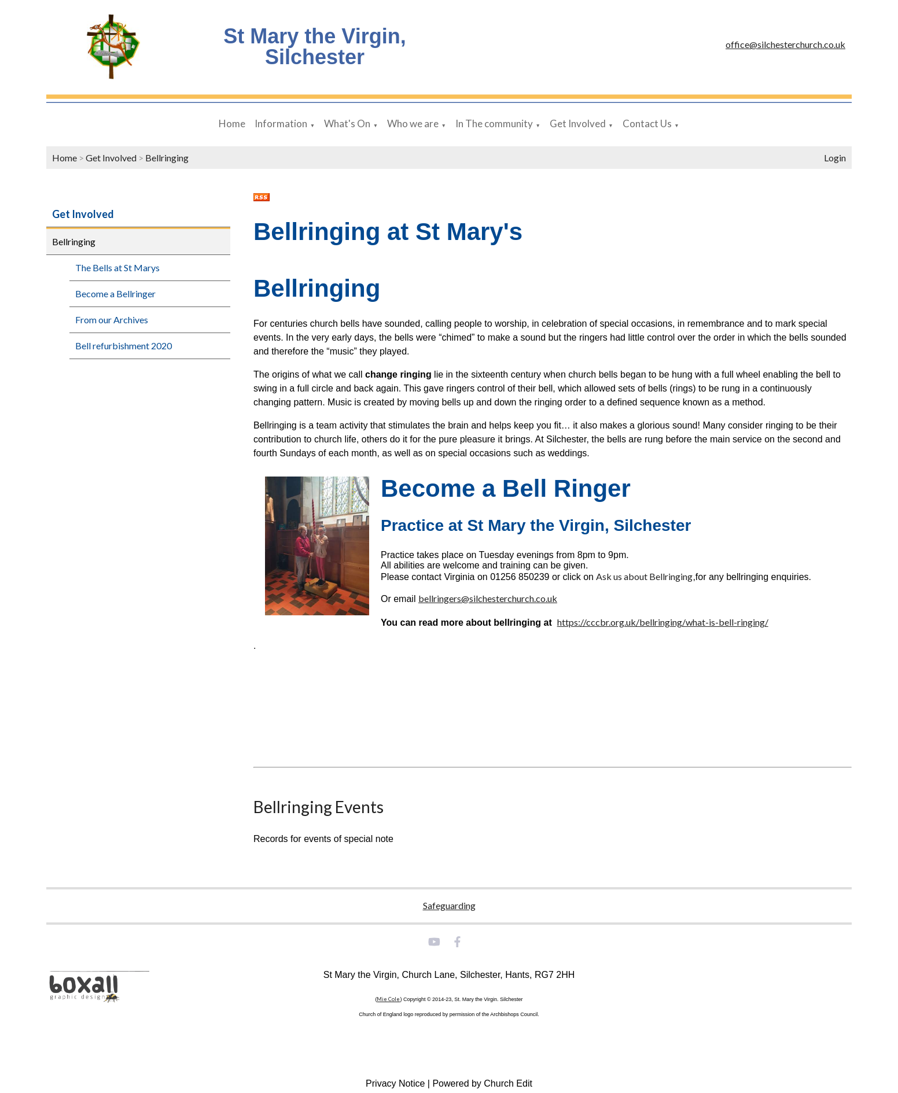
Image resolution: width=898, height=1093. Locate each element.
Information (281, 123)
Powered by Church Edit (482, 1083)
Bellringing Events (318, 807)
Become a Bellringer (115, 293)
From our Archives (111, 319)
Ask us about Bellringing (644, 576)
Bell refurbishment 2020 (123, 345)
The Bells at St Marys (117, 267)
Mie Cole (388, 999)
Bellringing (167, 157)
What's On (347, 123)
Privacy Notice (395, 1083)
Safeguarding (449, 905)
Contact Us (647, 123)
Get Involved (578, 123)
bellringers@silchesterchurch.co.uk (487, 598)
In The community (494, 123)
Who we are (413, 123)
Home (232, 123)
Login (835, 157)
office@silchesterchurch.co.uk (785, 44)
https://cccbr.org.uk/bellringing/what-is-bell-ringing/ (662, 621)
